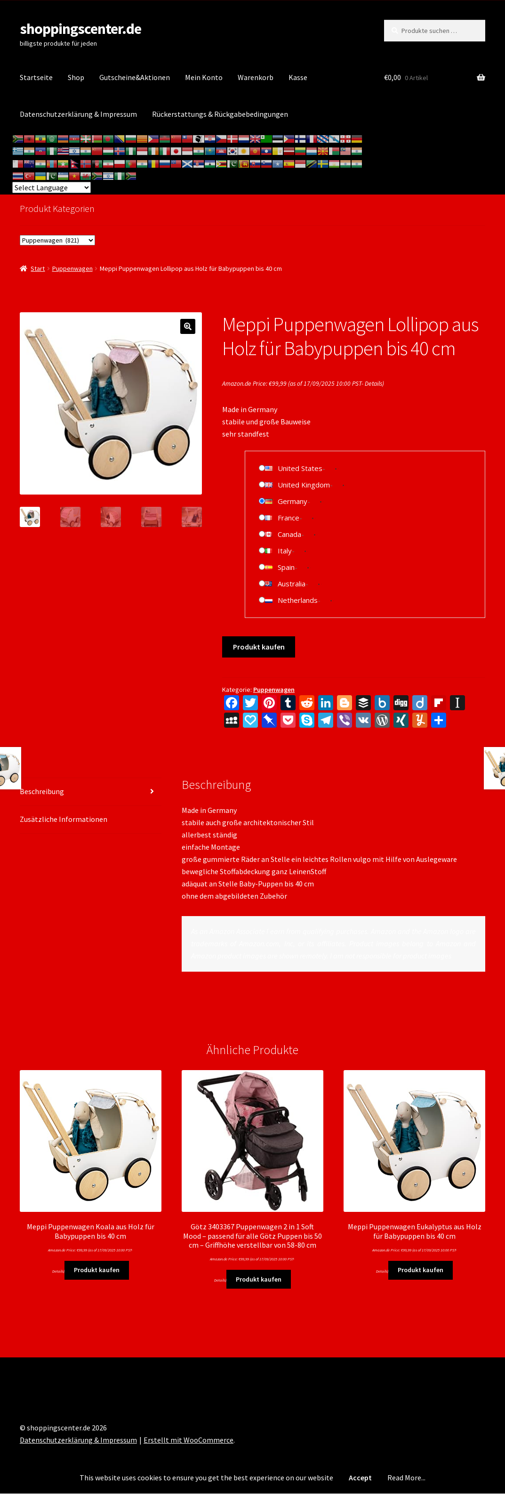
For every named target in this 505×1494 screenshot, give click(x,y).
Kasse (298, 77)
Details (373, 384)
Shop (76, 77)
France (288, 517)
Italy (285, 550)
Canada (289, 534)
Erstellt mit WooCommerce (188, 1440)
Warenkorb (255, 77)
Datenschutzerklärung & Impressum (78, 114)
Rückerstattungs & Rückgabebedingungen (220, 114)
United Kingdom (304, 484)
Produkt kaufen (259, 646)
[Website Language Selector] (51, 187)
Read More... (406, 1477)
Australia (291, 583)
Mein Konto (204, 77)
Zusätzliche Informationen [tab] (63, 819)
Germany (292, 501)
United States (300, 468)
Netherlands (298, 600)
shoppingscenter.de (80, 28)
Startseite (36, 77)
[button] (187, 326)
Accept (360, 1477)
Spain (286, 567)
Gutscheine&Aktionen (134, 77)
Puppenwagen (72, 268)
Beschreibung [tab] (42, 791)
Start (38, 268)
